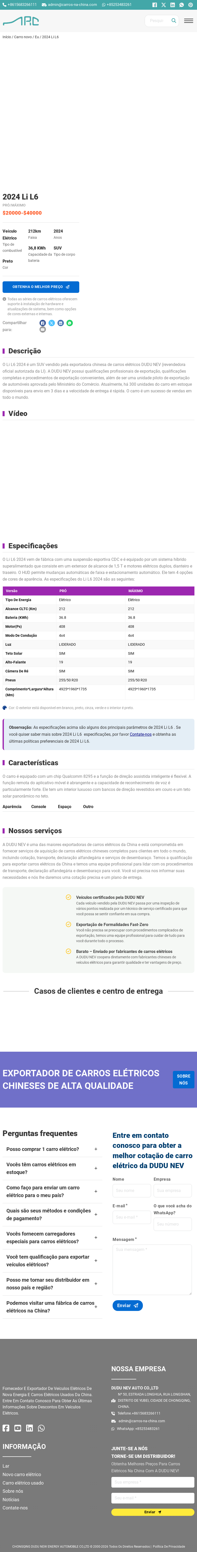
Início (7, 37)
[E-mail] (43, 329)
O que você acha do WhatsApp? (173, 1209)
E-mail (119, 1205)
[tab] (12, 806)
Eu (37, 37)
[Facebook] (154, 5)
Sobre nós (184, 1080)
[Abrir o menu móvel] (188, 21)
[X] (163, 5)
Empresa (162, 1179)
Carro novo (23, 37)
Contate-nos (141, 734)
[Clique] (174, 21)
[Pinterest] (189, 5)
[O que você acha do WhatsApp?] (180, 5)
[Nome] (152, 1482)
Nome (118, 1179)
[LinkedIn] (172, 5)
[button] (52, 1149)
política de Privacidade (169, 1546)
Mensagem (123, 1239)
